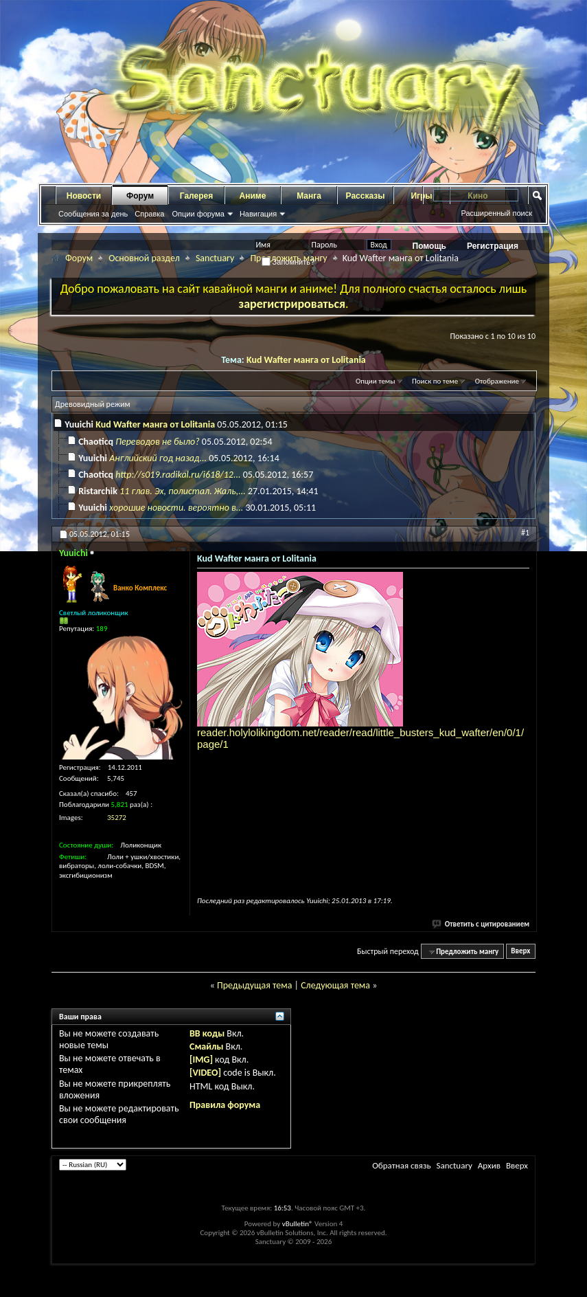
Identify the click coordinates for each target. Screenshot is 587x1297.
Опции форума (198, 214)
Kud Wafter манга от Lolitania (306, 360)
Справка (149, 214)
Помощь (429, 246)
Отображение (497, 381)
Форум (140, 196)
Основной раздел (144, 258)
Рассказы (365, 196)
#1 (525, 532)
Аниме (253, 196)
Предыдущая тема (254, 985)
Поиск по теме (435, 381)
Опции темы (375, 381)
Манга (309, 196)
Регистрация (492, 246)
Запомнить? (288, 262)
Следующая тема (335, 985)
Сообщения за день (93, 214)
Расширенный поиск (496, 213)
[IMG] (201, 1059)
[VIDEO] (205, 1072)
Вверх (520, 951)
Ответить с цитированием (481, 924)
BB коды (207, 1033)
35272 (116, 817)
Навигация (258, 214)
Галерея (196, 196)
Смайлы (206, 1046)
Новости (84, 196)
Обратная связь (401, 1165)
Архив (489, 1165)
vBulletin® (297, 1223)
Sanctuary (215, 258)
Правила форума (224, 1105)
